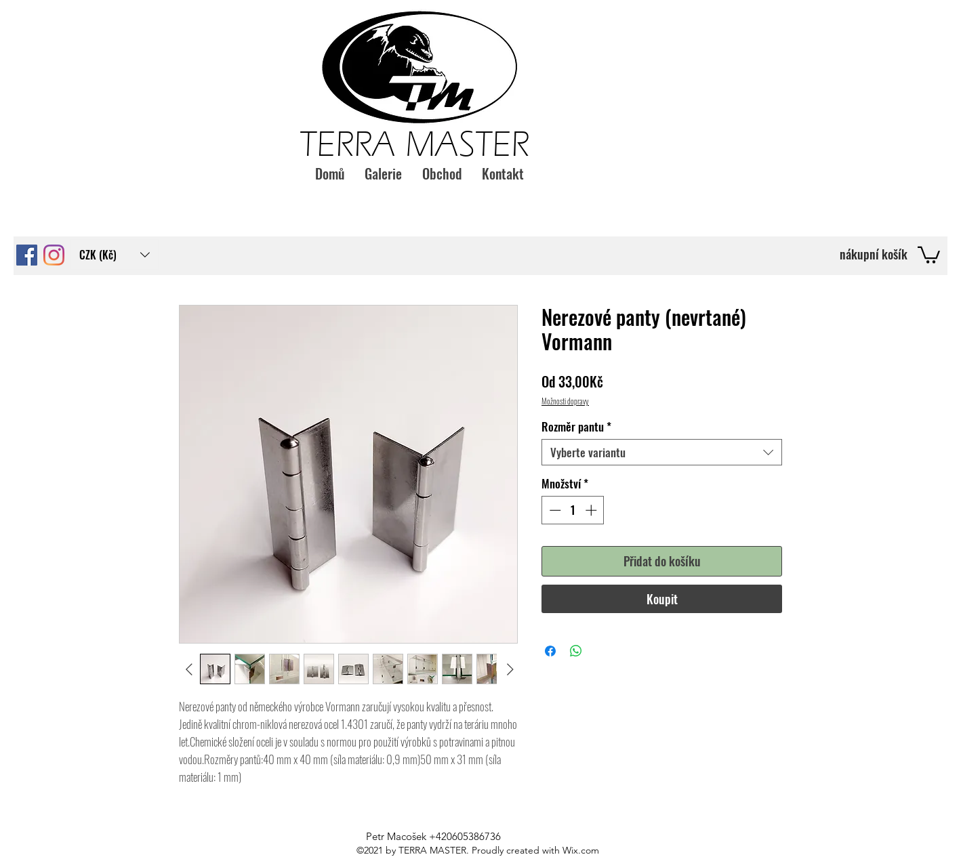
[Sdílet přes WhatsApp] (576, 651)
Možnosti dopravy (565, 401)
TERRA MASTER (414, 144)
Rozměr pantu (576, 426)
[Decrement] (554, 510)
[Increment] (592, 510)
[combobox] (661, 452)
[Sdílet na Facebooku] (550, 651)
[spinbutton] (573, 510)
